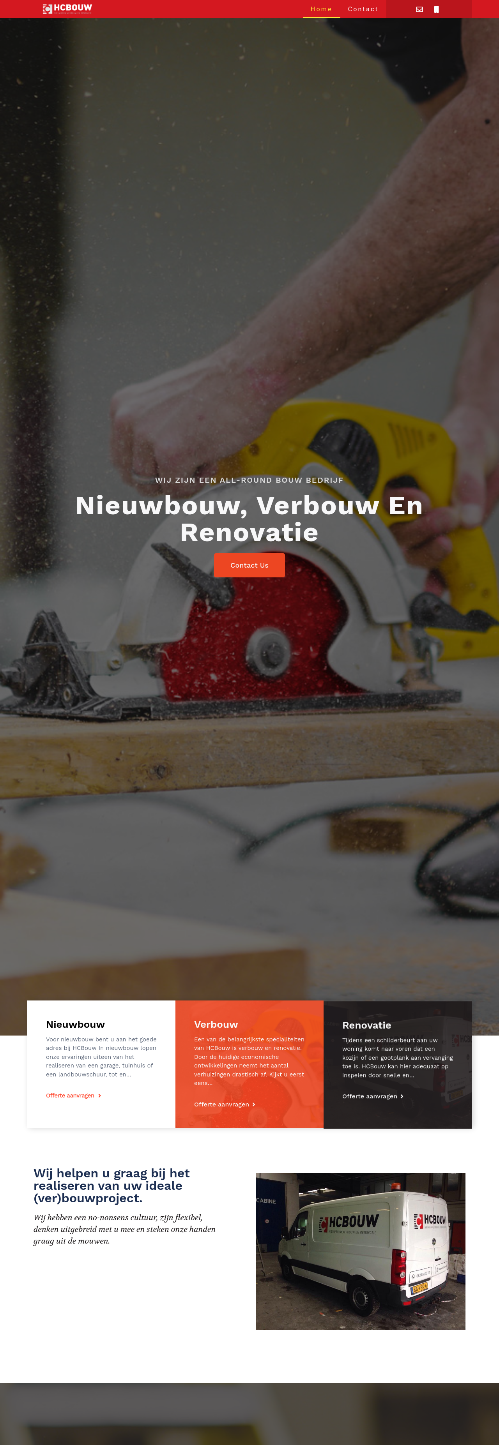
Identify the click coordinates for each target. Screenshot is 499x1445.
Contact (363, 9)
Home (322, 9)
